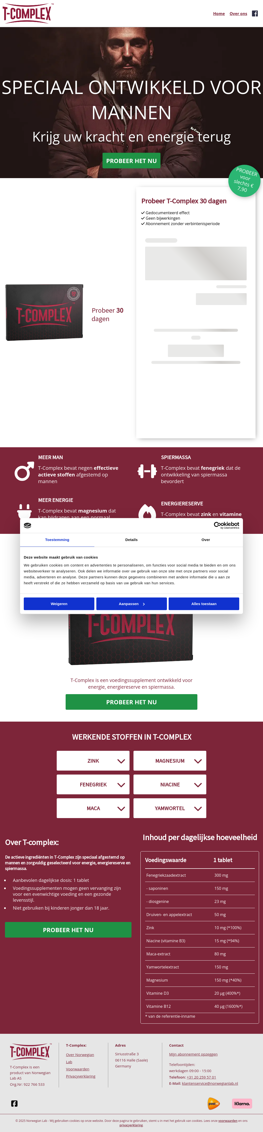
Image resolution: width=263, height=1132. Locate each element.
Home (219, 13)
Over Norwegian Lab (80, 1058)
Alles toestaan (204, 604)
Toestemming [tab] (57, 540)
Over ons (238, 13)
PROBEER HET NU (131, 161)
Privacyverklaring (80, 1076)
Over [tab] (206, 540)
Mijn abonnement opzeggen (193, 1054)
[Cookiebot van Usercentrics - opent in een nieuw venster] (217, 525)
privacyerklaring (131, 1125)
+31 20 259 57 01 (201, 1077)
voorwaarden (227, 1121)
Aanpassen (132, 604)
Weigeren (59, 604)
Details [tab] (131, 540)
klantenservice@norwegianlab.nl (210, 1083)
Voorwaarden (77, 1068)
